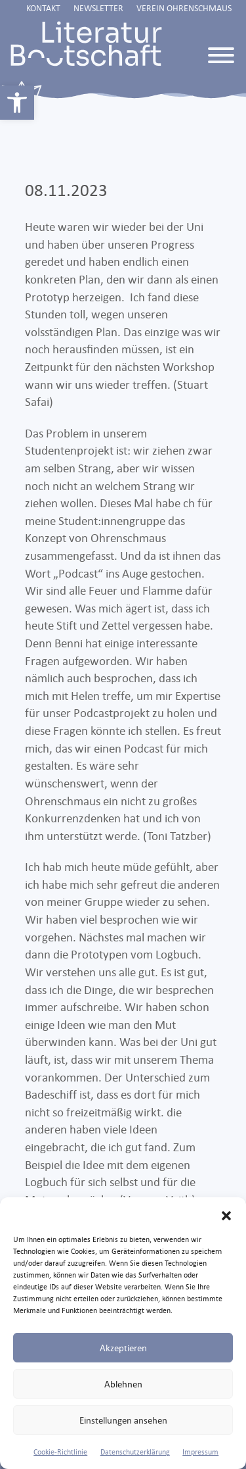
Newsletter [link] (98, 8)
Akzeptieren (123, 1347)
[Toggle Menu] (221, 55)
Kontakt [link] (43, 8)
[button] (226, 1213)
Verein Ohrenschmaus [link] (184, 8)
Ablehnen (123, 1383)
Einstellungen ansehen (123, 1420)
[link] (17, 103)
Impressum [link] (200, 1452)
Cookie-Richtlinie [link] (60, 1452)
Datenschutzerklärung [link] (135, 1452)
